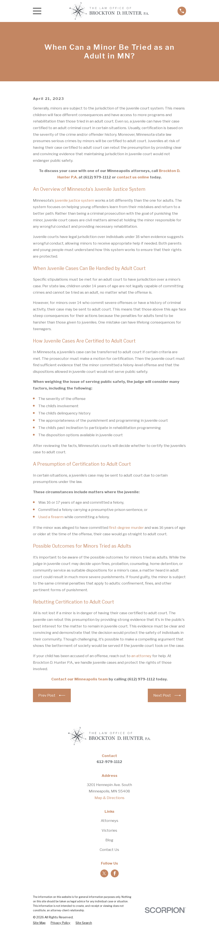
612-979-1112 (109, 762)
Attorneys (109, 820)
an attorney (141, 656)
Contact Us (109, 849)
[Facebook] (114, 873)
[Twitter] (104, 873)
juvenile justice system (74, 200)
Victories (109, 830)
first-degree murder (126, 527)
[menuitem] (39, 923)
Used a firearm (51, 517)
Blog (109, 840)
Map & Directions (109, 798)
